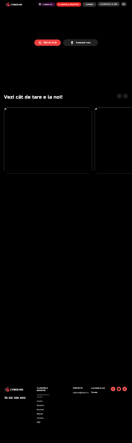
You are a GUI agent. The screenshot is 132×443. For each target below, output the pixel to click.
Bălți (38, 422)
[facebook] (113, 390)
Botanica (40, 405)
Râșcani (40, 414)
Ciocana (40, 418)
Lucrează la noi (98, 388)
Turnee (94, 392)
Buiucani (40, 409)
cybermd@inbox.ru (81, 392)
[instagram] (119, 390)
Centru (40, 401)
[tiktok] (124, 390)
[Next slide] (125, 96)
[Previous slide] (119, 96)
